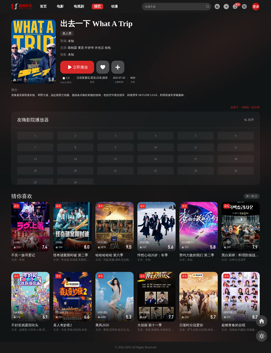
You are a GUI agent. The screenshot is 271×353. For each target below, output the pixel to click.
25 (35, 182)
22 (155, 170)
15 (115, 159)
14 (75, 159)
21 (115, 170)
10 (155, 147)
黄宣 (81, 47)
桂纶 (108, 47)
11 (195, 147)
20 (75, 170)
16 (155, 159)
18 (235, 159)
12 (235, 147)
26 (75, 182)
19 (35, 170)
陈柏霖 (72, 47)
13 (35, 159)
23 (195, 170)
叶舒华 (89, 47)
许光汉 (99, 47)
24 (235, 170)
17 (195, 159)
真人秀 (67, 33)
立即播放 (77, 67)
